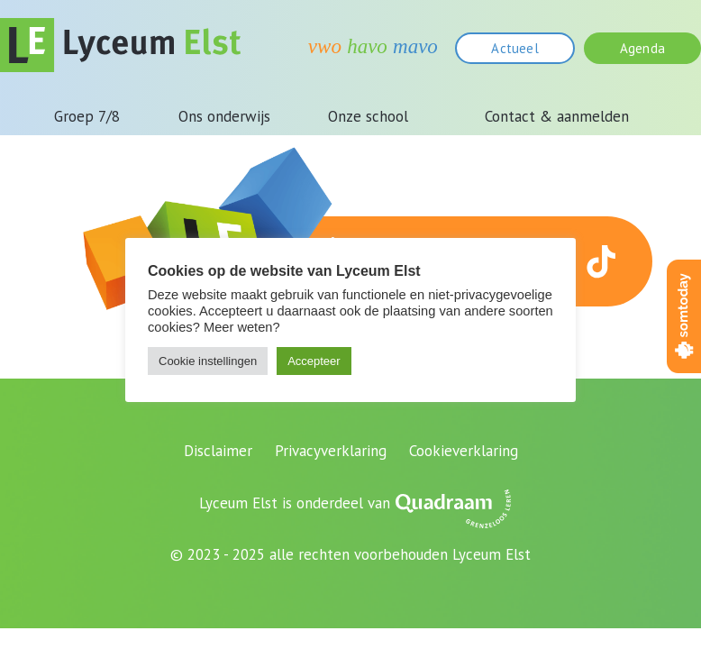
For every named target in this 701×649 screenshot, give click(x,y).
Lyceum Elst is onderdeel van (294, 503)
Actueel (514, 48)
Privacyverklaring (331, 451)
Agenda (642, 48)
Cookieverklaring (463, 451)
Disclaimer (218, 451)
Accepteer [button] (314, 361)
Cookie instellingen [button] (208, 361)
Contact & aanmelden (557, 116)
